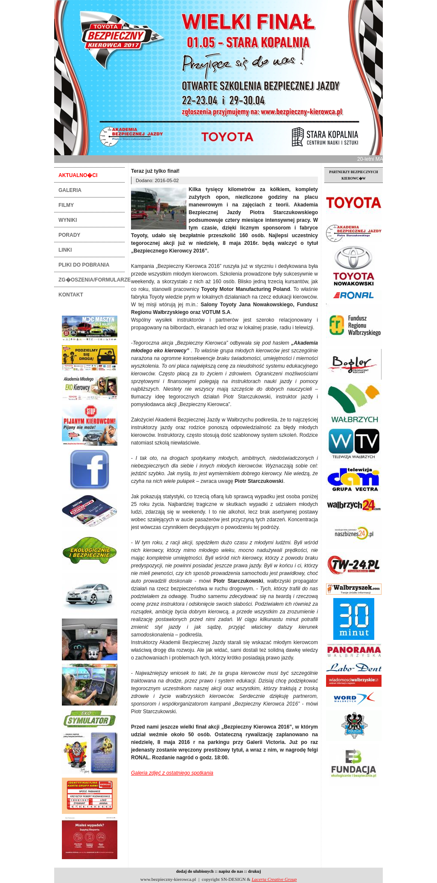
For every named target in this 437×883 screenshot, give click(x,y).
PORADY (69, 235)
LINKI (65, 250)
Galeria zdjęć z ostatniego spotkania (172, 773)
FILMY (66, 205)
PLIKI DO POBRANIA (83, 265)
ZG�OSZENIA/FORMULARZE (91, 280)
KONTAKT (70, 295)
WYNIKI (67, 220)
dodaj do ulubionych (195, 871)
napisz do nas (230, 871)
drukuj (254, 871)
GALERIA (70, 190)
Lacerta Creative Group (274, 879)
